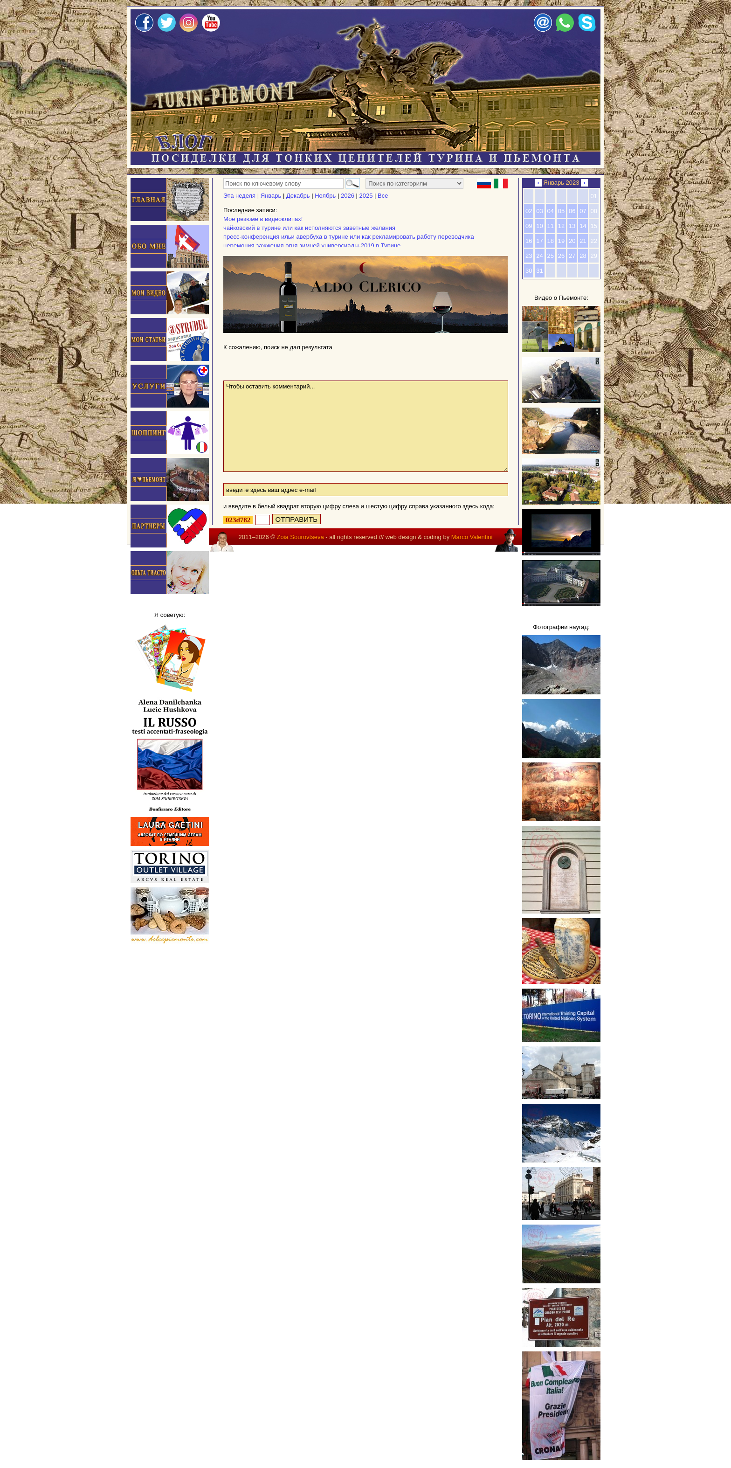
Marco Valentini (472, 536)
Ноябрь (325, 195)
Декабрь (298, 195)
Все (383, 195)
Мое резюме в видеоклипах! (263, 218)
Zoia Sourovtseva (300, 536)
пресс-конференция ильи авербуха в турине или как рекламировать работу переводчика (348, 236)
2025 (365, 195)
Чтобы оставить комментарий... (365, 426)
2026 (347, 195)
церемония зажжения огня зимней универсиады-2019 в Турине (311, 245)
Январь (271, 195)
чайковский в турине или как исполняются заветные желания (309, 227)
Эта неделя (239, 195)
